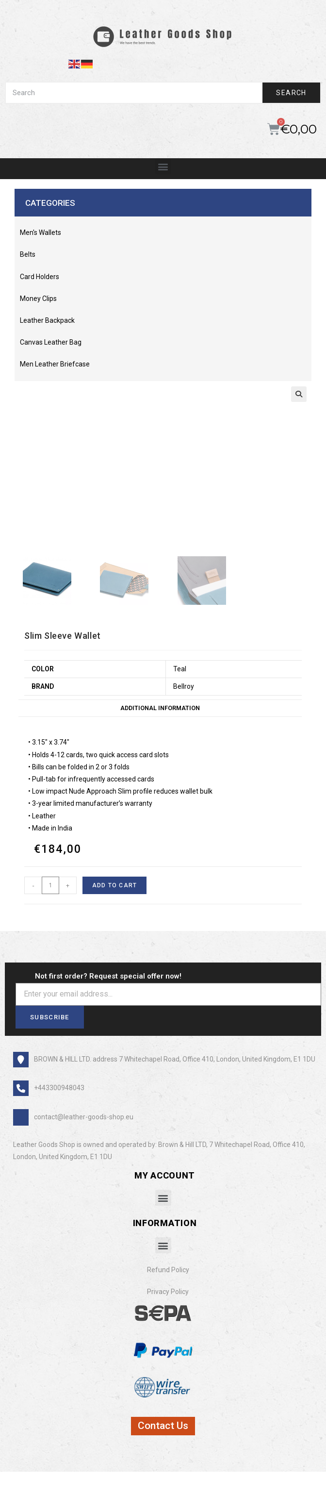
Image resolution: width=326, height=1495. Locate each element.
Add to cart (114, 886)
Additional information (160, 709)
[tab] (160, 709)
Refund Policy (168, 1271)
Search (291, 93)
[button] (163, 166)
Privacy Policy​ (168, 1293)
